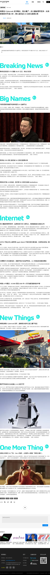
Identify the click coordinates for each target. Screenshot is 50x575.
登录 (48, 1)
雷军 (11, 498)
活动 (33, 1)
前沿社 (39, 1)
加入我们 (25, 562)
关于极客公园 (25, 557)
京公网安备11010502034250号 (16, 573)
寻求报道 (25, 560)
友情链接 (25, 565)
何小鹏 (7, 498)
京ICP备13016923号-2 (4, 573)
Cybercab (2, 498)
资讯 (27, 1)
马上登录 (45, 525)
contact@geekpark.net (10, 560)
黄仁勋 (16, 498)
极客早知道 (3, 7)
